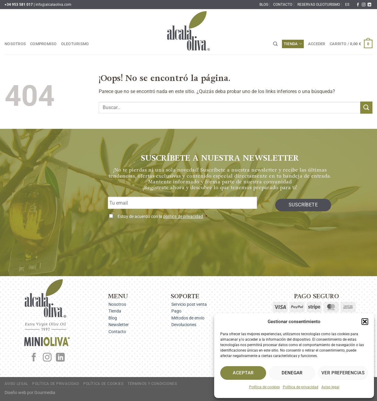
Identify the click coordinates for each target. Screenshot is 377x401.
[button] (365, 322)
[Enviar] (366, 107)
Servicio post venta (189, 304)
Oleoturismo (75, 44)
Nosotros (15, 44)
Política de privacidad (300, 387)
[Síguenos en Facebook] (358, 5)
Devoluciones (183, 324)
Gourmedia (44, 392)
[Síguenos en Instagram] (363, 5)
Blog (263, 4)
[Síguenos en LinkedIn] (369, 5)
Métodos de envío (187, 318)
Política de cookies (264, 387)
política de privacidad (183, 216)
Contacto (282, 4)
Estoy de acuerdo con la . (162, 216)
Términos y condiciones (152, 384)
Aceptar (243, 373)
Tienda (293, 44)
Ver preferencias (343, 373)
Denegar (292, 373)
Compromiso (43, 44)
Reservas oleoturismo (318, 4)
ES (347, 4)
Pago (176, 311)
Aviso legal (330, 387)
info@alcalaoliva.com (53, 4)
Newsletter (118, 324)
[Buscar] (275, 44)
